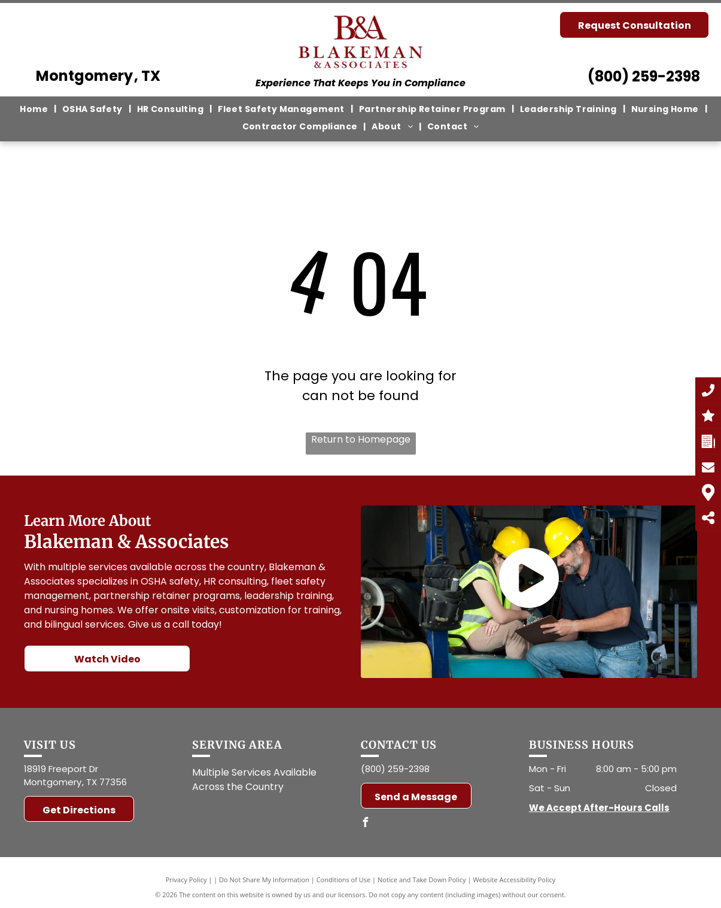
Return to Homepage (360, 439)
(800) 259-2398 (644, 76)
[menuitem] (35, 109)
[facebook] (365, 824)
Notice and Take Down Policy (422, 879)
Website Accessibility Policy (514, 879)
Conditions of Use (344, 879)
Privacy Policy (186, 879)
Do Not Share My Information (264, 879)
